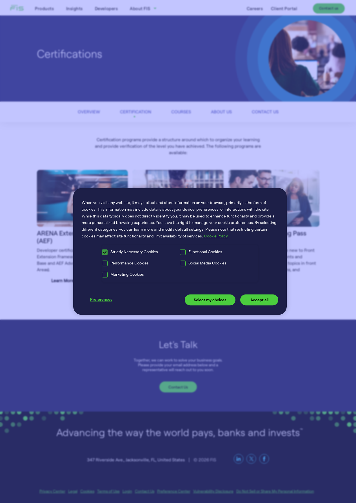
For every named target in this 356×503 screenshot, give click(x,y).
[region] (180, 251)
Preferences (101, 299)
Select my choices (210, 299)
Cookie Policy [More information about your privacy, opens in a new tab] (216, 235)
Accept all (259, 299)
